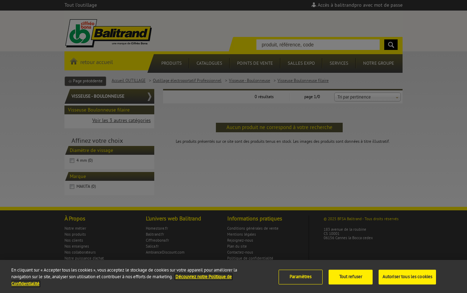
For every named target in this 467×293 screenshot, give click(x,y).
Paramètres (300, 279)
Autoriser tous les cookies (407, 279)
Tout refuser (350, 279)
